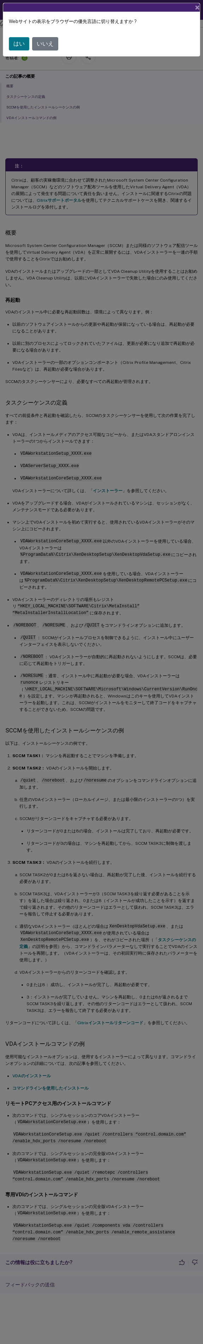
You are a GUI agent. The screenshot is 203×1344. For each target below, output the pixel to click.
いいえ (45, 43)
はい (19, 43)
